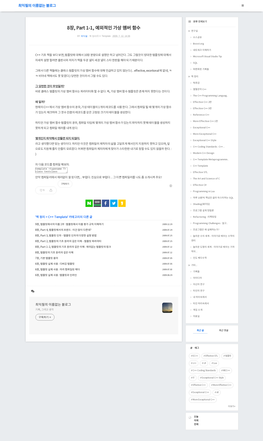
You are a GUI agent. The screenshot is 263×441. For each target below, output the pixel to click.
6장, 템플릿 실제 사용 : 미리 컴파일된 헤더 (57, 270)
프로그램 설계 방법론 (203, 210)
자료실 (196, 316)
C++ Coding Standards (204, 370)
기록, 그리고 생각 (44, 310)
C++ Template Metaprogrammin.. (210, 159)
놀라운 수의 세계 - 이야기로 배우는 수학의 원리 (213, 238)
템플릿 (228, 356)
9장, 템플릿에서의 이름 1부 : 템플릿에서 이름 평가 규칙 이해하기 (69, 225)
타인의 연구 (199, 291)
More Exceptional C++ (204, 134)
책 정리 (40, 218)
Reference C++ (201, 115)
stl (217, 392)
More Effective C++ (222, 385)
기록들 (196, 271)
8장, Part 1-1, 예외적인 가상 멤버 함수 (103, 28)
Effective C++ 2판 (202, 102)
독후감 (196, 83)
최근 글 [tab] (200, 330)
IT (194, 378)
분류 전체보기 (200, 21)
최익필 (84, 36)
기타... (194, 265)
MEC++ (226, 370)
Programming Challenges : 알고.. (210, 223)
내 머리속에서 (200, 297)
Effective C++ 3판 (202, 108)
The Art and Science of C (206, 178)
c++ (194, 363)
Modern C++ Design (203, 153)
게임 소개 (197, 310)
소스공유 (197, 37)
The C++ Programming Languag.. (210, 95)
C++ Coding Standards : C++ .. (208, 146)
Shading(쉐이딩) (201, 204)
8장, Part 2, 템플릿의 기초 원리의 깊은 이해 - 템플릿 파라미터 (68, 242)
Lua (215, 363)
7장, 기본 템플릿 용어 (46, 259)
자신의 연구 (199, 284)
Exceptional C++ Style (204, 140)
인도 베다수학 (200, 258)
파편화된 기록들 (201, 69)
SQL (195, 63)
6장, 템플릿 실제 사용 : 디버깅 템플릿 (55, 265)
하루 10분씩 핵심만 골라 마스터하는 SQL (213, 198)
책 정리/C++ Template (100, 36)
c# (205, 363)
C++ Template (57, 218)
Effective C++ (199, 385)
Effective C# (199, 185)
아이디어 (197, 278)
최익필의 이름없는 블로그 (37, 6)
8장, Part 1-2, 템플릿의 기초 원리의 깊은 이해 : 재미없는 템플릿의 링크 (73, 248)
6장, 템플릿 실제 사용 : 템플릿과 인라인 (56, 276)
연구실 (194, 31)
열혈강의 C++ (199, 89)
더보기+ (231, 406)
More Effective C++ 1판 (205, 121)
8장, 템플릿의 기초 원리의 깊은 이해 (54, 253)
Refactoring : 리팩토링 (204, 217)
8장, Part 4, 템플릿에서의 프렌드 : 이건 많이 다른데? (63, 231)
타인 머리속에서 (201, 303)
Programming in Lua (204, 191)
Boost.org (198, 43)
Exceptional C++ (201, 127)
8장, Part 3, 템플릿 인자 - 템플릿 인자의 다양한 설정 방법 (66, 236)
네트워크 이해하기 (202, 50)
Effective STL (200, 172)
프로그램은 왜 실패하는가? (206, 229)
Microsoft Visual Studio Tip (207, 56)
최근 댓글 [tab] (223, 330)
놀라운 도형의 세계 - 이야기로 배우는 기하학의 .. (213, 249)
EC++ (195, 356)
